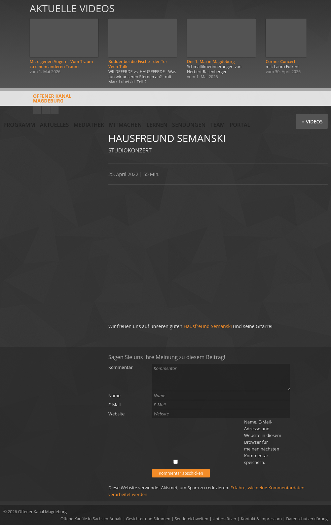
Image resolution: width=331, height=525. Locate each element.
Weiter (318, 41)
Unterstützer (224, 519)
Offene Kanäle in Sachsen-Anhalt (91, 519)
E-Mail (114, 405)
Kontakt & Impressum (261, 519)
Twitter (54, 110)
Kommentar (120, 367)
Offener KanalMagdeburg (37, 101)
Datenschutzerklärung (307, 519)
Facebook (46, 110)
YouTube (37, 110)
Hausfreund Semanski (208, 326)
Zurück (13, 41)
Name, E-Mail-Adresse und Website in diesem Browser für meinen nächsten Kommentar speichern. (262, 442)
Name (114, 395)
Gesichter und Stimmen (148, 519)
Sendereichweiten (191, 519)
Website (116, 414)
